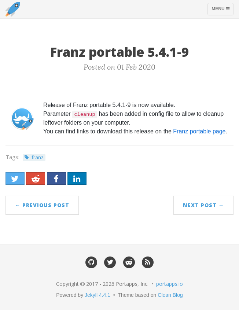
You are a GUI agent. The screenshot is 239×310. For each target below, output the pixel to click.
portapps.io (169, 283)
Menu (222, 10)
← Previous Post (42, 205)
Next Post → (203, 205)
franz (38, 157)
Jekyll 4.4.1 (97, 295)
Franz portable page (199, 131)
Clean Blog (170, 295)
